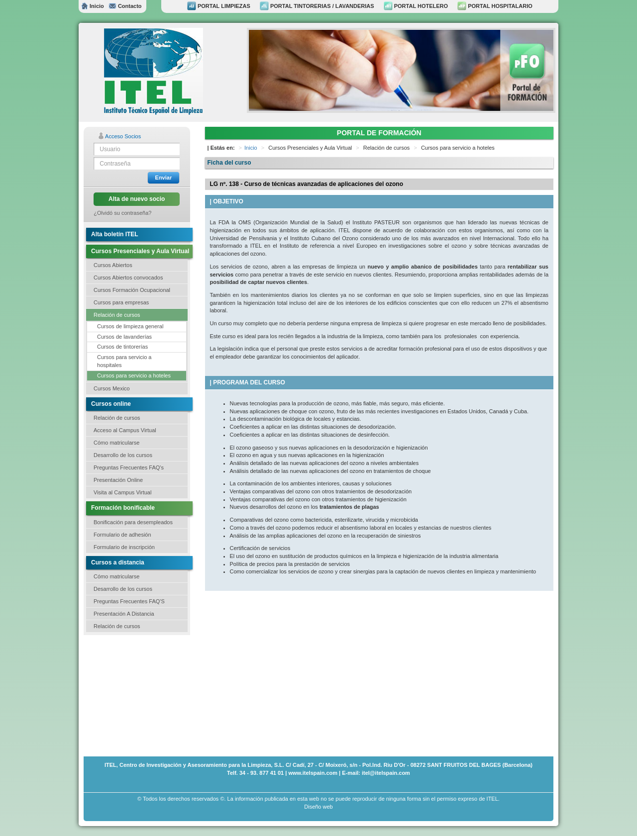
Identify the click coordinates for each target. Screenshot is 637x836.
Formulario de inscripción (124, 547)
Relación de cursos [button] (117, 315)
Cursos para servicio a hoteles (134, 375)
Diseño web (318, 807)
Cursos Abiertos (113, 265)
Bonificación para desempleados (133, 522)
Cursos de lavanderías (124, 337)
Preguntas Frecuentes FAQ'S (129, 601)
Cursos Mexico (112, 388)
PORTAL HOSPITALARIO (494, 6)
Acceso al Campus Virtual (125, 430)
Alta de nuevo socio (136, 198)
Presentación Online (118, 480)
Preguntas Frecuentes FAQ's (129, 467)
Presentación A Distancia (124, 614)
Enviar (163, 178)
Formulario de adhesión (122, 535)
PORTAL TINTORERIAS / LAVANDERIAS (317, 6)
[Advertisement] (133, 694)
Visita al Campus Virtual (122, 492)
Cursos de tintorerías (122, 347)
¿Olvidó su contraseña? (122, 213)
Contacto (125, 6)
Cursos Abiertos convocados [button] (128, 277)
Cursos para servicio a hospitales (124, 361)
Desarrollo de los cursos (123, 455)
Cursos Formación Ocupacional (132, 290)
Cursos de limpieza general (130, 326)
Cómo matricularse (116, 443)
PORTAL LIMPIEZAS (218, 6)
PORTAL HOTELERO (416, 6)
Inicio (92, 6)
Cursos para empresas (121, 302)
